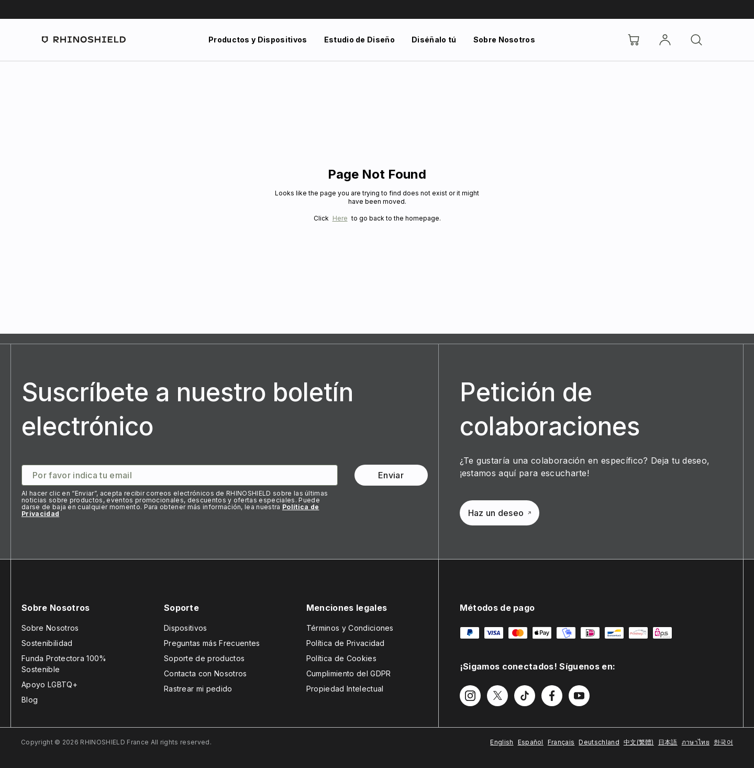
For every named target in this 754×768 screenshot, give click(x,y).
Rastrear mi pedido (198, 688)
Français (561, 742)
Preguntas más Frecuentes (212, 643)
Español (531, 742)
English (501, 742)
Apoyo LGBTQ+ (49, 684)
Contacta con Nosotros (205, 673)
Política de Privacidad (345, 643)
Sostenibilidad (46, 643)
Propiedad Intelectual (345, 688)
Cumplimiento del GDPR (348, 673)
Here (340, 218)
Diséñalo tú (434, 39)
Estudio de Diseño (359, 39)
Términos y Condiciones (350, 627)
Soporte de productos (204, 658)
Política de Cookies (341, 658)
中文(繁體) (639, 742)
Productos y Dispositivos (257, 39)
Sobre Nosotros (504, 39)
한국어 (723, 742)
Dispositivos (185, 627)
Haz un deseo (499, 513)
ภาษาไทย (695, 742)
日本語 (668, 742)
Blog (29, 699)
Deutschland (599, 742)
